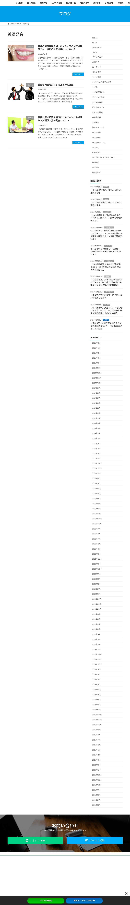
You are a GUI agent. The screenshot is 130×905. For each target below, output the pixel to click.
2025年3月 (96, 413)
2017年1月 (96, 770)
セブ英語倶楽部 (98, 92)
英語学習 (95, 162)
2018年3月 (96, 699)
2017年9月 (96, 730)
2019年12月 (97, 599)
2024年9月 (96, 423)
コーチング (96, 67)
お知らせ (95, 62)
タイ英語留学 (97, 102)
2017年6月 (96, 745)
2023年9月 (96, 478)
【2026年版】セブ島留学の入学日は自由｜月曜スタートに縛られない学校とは (106, 218)
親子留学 (95, 167)
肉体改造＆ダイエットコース (103, 157)
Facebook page (104, 875)
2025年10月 (97, 383)
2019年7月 (96, 624)
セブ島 (94, 87)
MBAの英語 (96, 47)
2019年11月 (97, 604)
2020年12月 (97, 569)
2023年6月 (96, 488)
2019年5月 (96, 629)
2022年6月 (96, 544)
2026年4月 (96, 353)
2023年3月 (96, 504)
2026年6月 (96, 343)
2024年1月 (96, 458)
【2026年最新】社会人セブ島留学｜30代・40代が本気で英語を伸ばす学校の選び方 (105, 267)
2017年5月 (96, 750)
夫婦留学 (95, 122)
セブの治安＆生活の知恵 (101, 82)
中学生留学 (96, 117)
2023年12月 (97, 463)
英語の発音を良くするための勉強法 (55, 84)
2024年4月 (96, 443)
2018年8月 (96, 674)
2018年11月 (97, 659)
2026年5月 (96, 348)
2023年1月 (96, 514)
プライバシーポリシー (28, 858)
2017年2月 (96, 765)
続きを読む (78, 74)
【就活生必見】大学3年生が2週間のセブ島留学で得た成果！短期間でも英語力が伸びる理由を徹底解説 (106, 282)
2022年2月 (96, 554)
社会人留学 (96, 152)
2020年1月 (96, 594)
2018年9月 (96, 669)
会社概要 (13, 858)
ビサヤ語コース (98, 107)
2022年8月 (96, 534)
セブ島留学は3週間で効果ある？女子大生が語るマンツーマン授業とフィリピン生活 (106, 326)
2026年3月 (96, 358)
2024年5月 (96, 438)
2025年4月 (96, 408)
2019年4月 (96, 634)
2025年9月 (96, 388)
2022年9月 (96, 529)
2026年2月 (96, 363)
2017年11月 (97, 720)
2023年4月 (96, 499)
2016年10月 (97, 785)
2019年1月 (96, 649)
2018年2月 (96, 705)
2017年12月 (97, 715)
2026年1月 (96, 368)
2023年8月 (96, 483)
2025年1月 (96, 418)
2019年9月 (96, 614)
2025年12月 (97, 373)
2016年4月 (96, 805)
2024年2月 (96, 453)
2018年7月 (96, 679)
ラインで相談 (46, 900)
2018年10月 (97, 664)
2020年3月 (96, 584)
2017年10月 (97, 725)
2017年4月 (96, 755)
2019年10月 (97, 609)
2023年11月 (97, 468)
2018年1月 (96, 710)
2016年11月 (97, 780)
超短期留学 (96, 172)
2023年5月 (96, 493)
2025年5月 (96, 403)
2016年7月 (96, 800)
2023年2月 (96, 509)
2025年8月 (96, 393)
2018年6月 (96, 684)
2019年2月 (96, 644)
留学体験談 (96, 137)
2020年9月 (96, 574)
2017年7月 (96, 740)
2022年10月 (97, 524)
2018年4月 (96, 694)
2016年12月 (97, 775)
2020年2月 (96, 589)
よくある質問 (97, 112)
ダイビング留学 (98, 97)
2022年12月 (97, 519)
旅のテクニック (98, 127)
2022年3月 (96, 549)
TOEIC (95, 52)
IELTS (94, 42)
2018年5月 (96, 689)
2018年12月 (97, 654)
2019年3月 (96, 639)
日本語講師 (96, 132)
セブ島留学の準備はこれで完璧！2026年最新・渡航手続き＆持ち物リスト (105, 251)
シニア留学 (96, 77)
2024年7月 (96, 433)
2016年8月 (96, 795)
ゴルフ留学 (96, 72)
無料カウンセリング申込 (84, 900)
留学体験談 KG (98, 142)
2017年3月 (96, 760)
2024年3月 (96, 448)
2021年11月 (97, 559)
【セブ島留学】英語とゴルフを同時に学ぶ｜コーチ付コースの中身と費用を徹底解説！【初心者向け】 (106, 310)
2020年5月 (96, 579)
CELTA (94, 38)
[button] (35, 840)
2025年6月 (96, 398)
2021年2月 (96, 564)
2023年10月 (97, 473)
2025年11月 (97, 378)
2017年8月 (96, 735)
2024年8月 (96, 428)
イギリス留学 (97, 57)
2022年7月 (96, 539)
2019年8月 (96, 619)
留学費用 (95, 147)
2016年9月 (96, 790)
